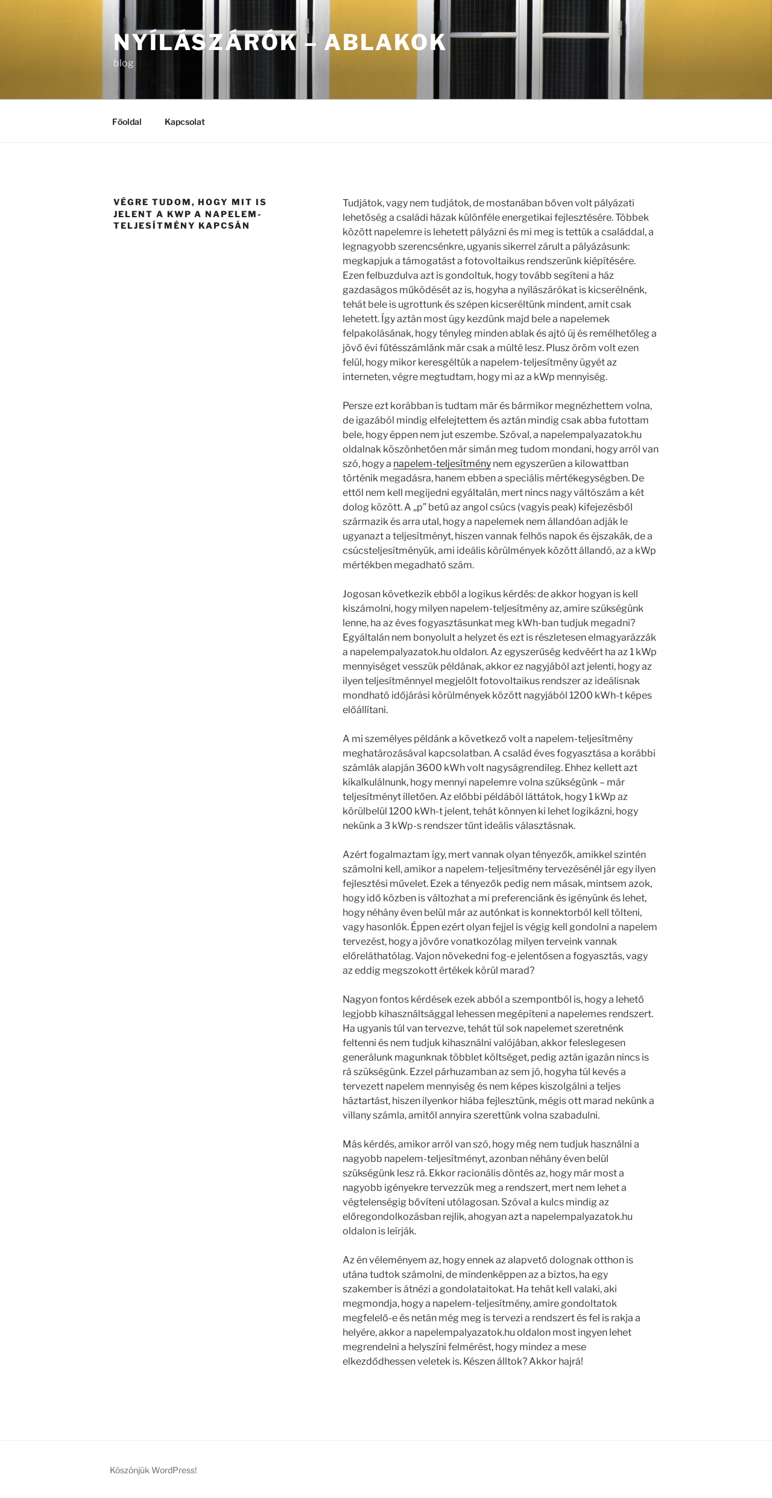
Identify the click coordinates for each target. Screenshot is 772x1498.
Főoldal (127, 121)
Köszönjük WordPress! (153, 1470)
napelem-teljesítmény (442, 463)
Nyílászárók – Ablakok (280, 42)
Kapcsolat (185, 121)
